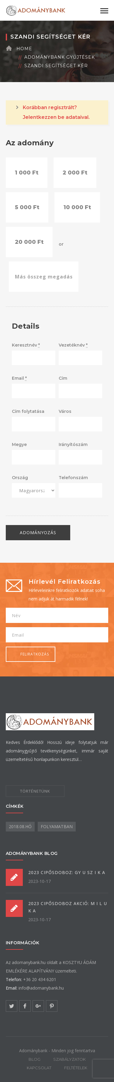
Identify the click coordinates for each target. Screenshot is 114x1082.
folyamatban (57, 826)
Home (24, 48)
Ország (20, 477)
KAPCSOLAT (39, 1067)
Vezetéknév (73, 345)
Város (65, 411)
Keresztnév (26, 345)
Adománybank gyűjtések (59, 57)
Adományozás (38, 532)
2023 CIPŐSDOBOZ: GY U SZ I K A (66, 872)
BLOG (34, 1059)
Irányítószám (73, 444)
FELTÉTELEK (75, 1067)
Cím (63, 378)
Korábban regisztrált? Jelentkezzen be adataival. (56, 112)
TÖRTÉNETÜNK (35, 791)
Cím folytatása (28, 411)
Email (19, 378)
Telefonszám (73, 477)
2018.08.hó (20, 826)
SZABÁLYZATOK (69, 1059)
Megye (19, 444)
